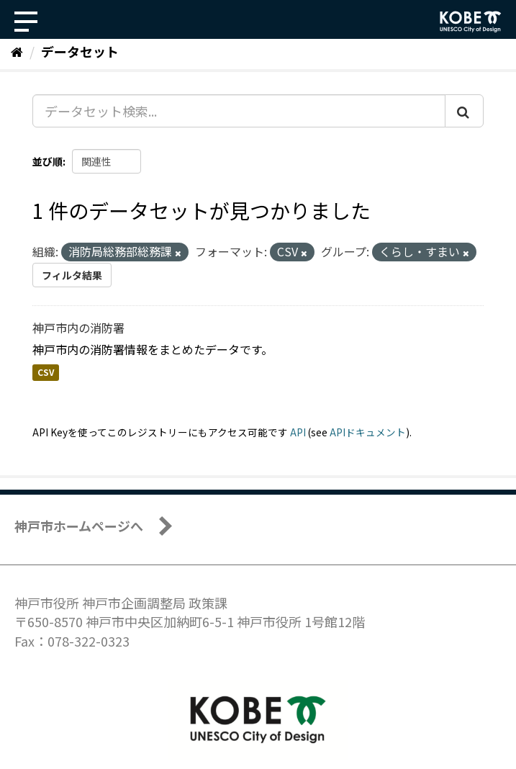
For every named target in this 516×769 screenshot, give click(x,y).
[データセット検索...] (238, 110)
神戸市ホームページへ (78, 525)
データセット (80, 51)
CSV (45, 372)
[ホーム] (17, 51)
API (298, 432)
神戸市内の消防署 (78, 327)
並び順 (47, 161)
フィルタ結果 (72, 275)
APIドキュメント (368, 432)
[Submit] (464, 110)
